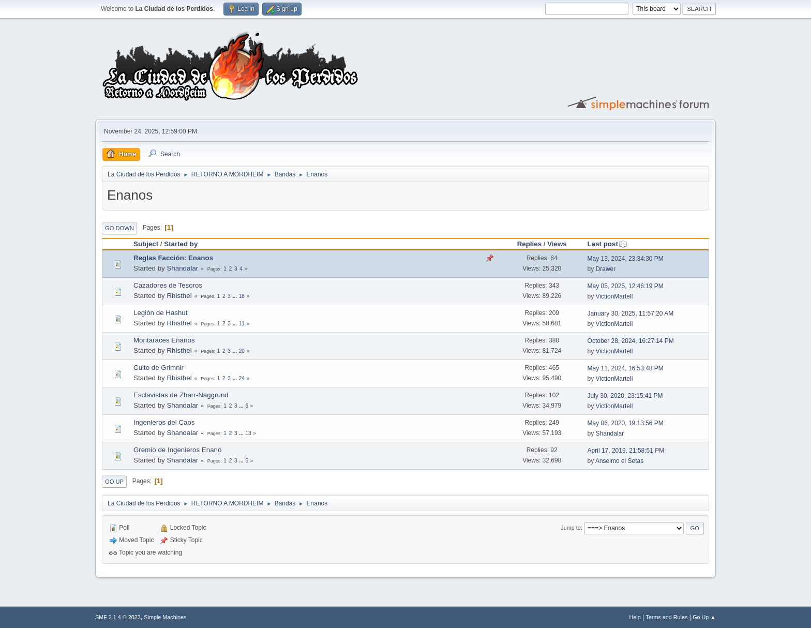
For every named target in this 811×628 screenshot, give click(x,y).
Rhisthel (179, 296)
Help (635, 617)
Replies (529, 244)
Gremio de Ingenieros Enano (177, 450)
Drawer (606, 269)
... (235, 296)
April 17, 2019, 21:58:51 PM (626, 450)
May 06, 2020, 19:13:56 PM (626, 423)
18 (242, 296)
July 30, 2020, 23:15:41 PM (625, 395)
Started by (181, 244)
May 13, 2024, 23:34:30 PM (626, 258)
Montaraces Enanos (164, 340)
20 (242, 351)
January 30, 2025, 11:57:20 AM (631, 313)
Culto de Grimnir (158, 367)
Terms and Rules (667, 617)
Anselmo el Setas (619, 461)
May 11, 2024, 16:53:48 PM (626, 368)
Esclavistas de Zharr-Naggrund (181, 395)
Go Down (119, 228)
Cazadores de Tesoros (167, 285)
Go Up (114, 482)
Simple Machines (165, 617)
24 (242, 378)
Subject (145, 244)
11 (242, 323)
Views (557, 244)
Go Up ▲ (704, 617)
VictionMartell (614, 296)
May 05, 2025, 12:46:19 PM (626, 286)
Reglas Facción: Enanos (173, 258)
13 (248, 433)
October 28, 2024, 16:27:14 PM (631, 341)
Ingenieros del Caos (164, 422)
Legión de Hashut (160, 313)
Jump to (570, 528)
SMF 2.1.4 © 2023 (118, 617)
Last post (607, 244)
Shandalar (182, 268)
